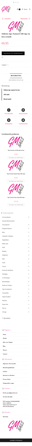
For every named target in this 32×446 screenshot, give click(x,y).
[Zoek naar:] (29, 9)
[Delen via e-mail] (23, 121)
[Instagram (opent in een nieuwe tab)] (16, 2)
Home (4, 334)
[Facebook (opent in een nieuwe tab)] (14, 2)
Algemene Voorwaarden (9, 363)
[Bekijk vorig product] (3, 19)
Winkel (5, 338)
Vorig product (7, 18)
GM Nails (5, 416)
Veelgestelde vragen (8, 383)
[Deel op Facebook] (23, 111)
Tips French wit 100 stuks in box (16, 150)
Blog (4, 346)
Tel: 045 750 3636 (7, 397)
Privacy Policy (6, 379)
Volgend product (24, 18)
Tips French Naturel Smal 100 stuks (16, 173)
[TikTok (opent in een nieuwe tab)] (18, 2)
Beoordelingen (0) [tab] (16, 80)
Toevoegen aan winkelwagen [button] (16, 157)
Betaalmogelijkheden (8, 367)
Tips (8, 65)
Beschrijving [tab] (16, 75)
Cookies (5, 371)
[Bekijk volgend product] (29, 19)
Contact (5, 354)
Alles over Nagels (8, 342)
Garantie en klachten (9, 375)
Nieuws (5, 350)
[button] (2, 57)
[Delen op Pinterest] (8, 121)
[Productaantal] (6, 49)
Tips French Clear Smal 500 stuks (16, 197)
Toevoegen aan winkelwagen (13, 53)
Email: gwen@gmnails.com (10, 393)
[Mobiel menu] (24, 9)
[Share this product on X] (9, 111)
